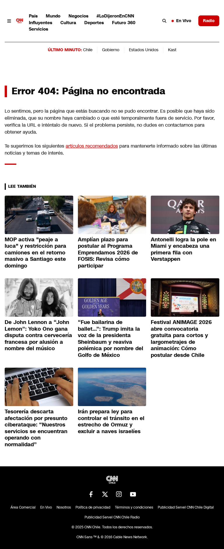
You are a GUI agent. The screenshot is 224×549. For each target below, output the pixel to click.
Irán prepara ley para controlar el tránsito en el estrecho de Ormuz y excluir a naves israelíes (111, 421)
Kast (172, 50)
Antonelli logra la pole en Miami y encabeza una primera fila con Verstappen (183, 249)
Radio (209, 21)
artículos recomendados (92, 146)
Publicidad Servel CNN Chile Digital (186, 507)
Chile (87, 50)
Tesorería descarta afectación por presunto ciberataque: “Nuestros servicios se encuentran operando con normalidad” (36, 428)
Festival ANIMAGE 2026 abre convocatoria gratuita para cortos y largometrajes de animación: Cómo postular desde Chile (181, 338)
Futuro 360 (123, 23)
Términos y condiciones (134, 507)
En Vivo (181, 21)
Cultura (68, 23)
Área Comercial (23, 507)
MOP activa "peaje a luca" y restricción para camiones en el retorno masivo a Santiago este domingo (35, 253)
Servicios (38, 29)
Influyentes (40, 23)
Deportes (94, 23)
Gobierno (110, 50)
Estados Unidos (143, 50)
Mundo (53, 16)
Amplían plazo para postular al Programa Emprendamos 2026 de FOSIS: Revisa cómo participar (108, 253)
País (33, 16)
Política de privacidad (93, 507)
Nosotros (64, 507)
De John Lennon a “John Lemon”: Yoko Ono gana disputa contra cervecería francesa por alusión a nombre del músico (38, 335)
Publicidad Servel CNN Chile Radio (112, 517)
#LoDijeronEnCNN (115, 16)
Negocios (78, 16)
